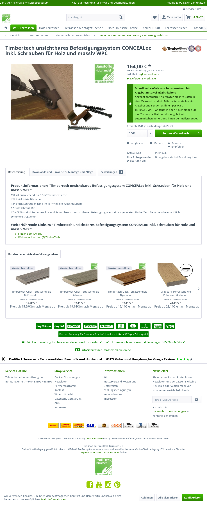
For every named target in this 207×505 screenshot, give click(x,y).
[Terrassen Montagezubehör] (83, 28)
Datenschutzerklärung (67, 398)
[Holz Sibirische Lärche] (122, 28)
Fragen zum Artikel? (28, 233)
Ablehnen (147, 497)
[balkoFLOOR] (151, 28)
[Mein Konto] (171, 17)
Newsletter (61, 381)
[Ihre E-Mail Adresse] (172, 399)
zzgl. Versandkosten (149, 74)
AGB (57, 403)
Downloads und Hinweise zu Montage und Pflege (62, 172)
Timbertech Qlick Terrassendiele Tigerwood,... (127, 293)
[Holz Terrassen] (49, 28)
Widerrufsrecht (63, 394)
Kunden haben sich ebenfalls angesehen (33, 254)
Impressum (61, 407)
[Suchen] (120, 17)
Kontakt (59, 390)
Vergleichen (136, 143)
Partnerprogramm (65, 386)
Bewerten (175, 143)
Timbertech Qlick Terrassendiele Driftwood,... (31, 293)
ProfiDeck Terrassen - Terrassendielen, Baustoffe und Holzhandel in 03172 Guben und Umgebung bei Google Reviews (92, 359)
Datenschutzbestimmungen (169, 411)
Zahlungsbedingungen (117, 390)
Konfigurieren (192, 497)
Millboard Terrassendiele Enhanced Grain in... (175, 293)
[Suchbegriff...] (95, 17)
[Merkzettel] (155, 17)
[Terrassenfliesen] (176, 28)
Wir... (107, 377)
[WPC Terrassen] (23, 28)
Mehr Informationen (53, 499)
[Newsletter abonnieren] (196, 399)
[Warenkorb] (194, 17)
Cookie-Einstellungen (67, 377)
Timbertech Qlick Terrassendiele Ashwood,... (79, 293)
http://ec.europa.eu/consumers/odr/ (99, 452)
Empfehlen (176, 146)
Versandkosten (113, 394)
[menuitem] (95, 17)
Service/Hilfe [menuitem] (192, 9)
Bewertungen (112, 172)
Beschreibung (16, 172)
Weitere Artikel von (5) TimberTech (37, 237)
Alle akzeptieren (168, 497)
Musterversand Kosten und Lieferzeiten (120, 384)
